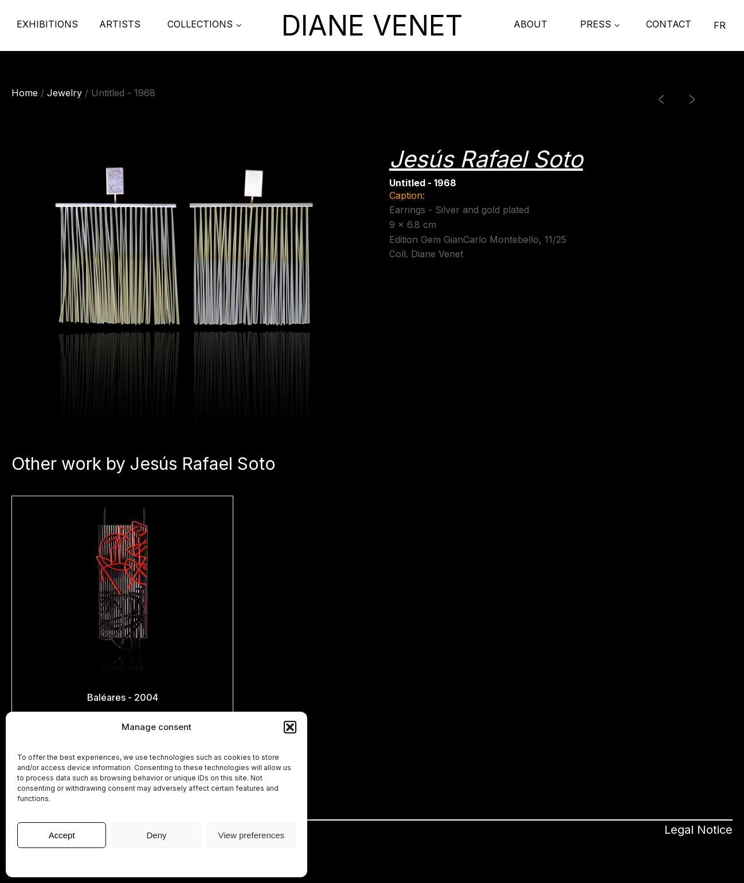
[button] (290, 727)
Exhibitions (47, 24)
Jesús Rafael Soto (486, 159)
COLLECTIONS (200, 24)
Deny (156, 835)
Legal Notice (156, 861)
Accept (62, 835)
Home (24, 93)
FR (720, 25)
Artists (119, 24)
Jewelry (64, 93)
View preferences (251, 835)
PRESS (595, 24)
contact (668, 24)
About (530, 24)
